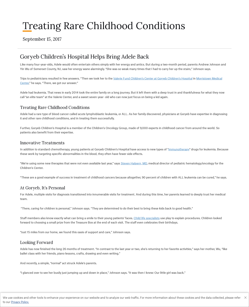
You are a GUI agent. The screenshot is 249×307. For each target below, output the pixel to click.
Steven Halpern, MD (134, 163)
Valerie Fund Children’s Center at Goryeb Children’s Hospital (152, 78)
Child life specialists (147, 218)
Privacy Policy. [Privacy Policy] (20, 302)
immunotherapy (178, 149)
